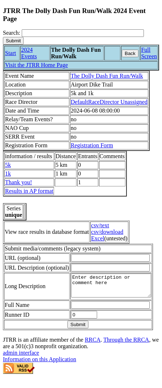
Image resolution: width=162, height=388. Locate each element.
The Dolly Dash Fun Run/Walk (107, 76)
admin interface (21, 362)
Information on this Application (39, 369)
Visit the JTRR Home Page (36, 65)
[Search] (83, 33)
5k (8, 165)
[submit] (13, 41)
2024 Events (29, 53)
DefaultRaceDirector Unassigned (109, 102)
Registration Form (92, 145)
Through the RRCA (126, 349)
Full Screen (149, 53)
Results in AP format (29, 191)
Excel (97, 238)
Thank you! (18, 182)
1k (8, 173)
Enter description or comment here (112, 293)
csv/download (107, 232)
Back (130, 53)
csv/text (100, 225)
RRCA (93, 349)
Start (10, 53)
